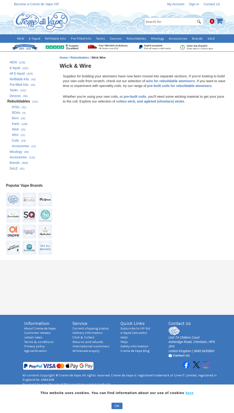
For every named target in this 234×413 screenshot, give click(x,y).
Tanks (100, 38)
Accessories (178, 38)
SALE (211, 38)
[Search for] (174, 21)
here (190, 393)
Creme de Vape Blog (134, 351)
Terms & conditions (39, 342)
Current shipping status (90, 328)
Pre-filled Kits (81, 38)
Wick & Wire (75, 66)
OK (117, 406)
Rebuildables (136, 38)
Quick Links (132, 323)
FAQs (124, 342)
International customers (90, 346)
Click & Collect (83, 337)
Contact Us (212, 4)
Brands (197, 38)
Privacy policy (34, 346)
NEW (20, 38)
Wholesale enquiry (86, 351)
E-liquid (34, 38)
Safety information (134, 346)
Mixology (157, 38)
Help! (124, 337)
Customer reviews (37, 333)
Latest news (33, 337)
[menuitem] (23, 38)
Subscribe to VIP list (135, 328)
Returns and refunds (87, 342)
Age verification (35, 351)
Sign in (194, 4)
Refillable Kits (55, 38)
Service (79, 323)
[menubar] (117, 38)
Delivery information (87, 333)
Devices (116, 38)
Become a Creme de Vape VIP (36, 4)
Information (36, 323)
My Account (175, 4)
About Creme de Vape (40, 328)
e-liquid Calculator (133, 333)
